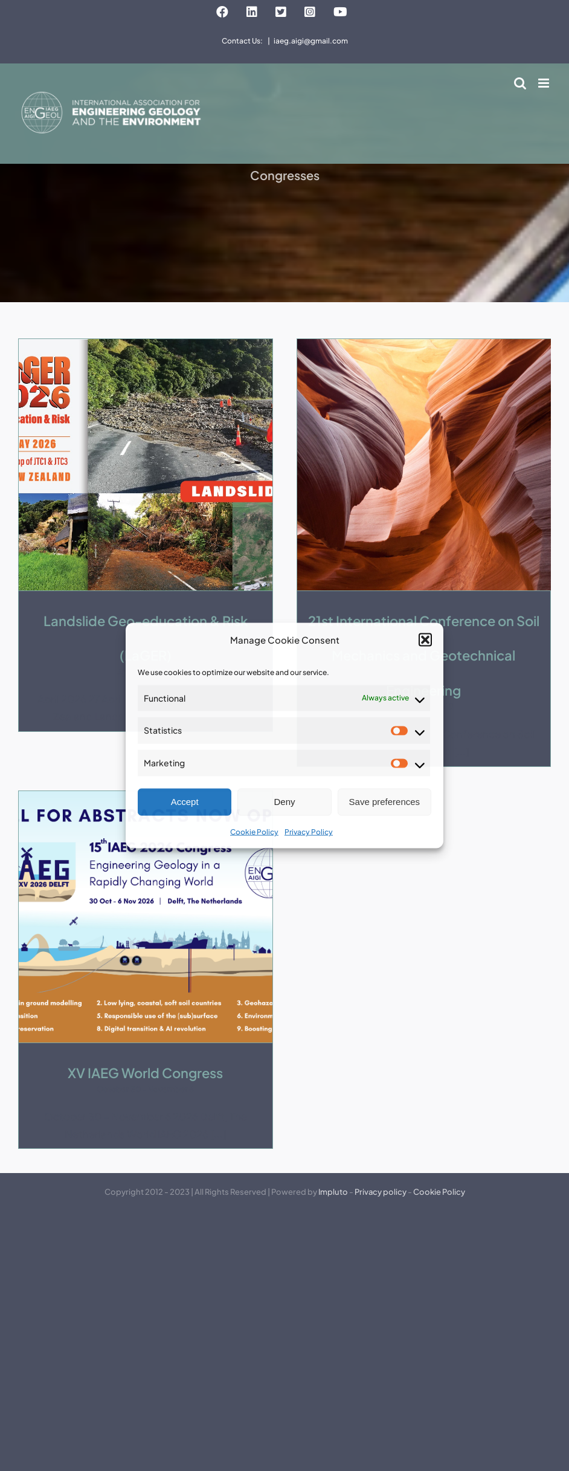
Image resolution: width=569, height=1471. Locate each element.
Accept (185, 802)
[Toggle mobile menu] (544, 83)
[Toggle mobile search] (520, 83)
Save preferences (384, 802)
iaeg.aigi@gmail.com (311, 40)
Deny (284, 802)
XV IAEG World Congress (145, 1072)
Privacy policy (381, 1192)
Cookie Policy (254, 831)
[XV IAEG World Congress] (145, 917)
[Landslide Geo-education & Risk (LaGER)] (145, 464)
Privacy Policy (308, 831)
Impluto (333, 1192)
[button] (425, 639)
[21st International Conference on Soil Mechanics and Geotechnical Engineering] (424, 464)
